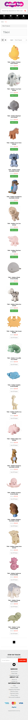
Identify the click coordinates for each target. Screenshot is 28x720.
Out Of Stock (14, 337)
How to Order (14, 687)
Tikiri (6, 21)
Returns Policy (14, 691)
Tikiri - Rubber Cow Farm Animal (14, 89)
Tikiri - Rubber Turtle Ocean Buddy (14, 627)
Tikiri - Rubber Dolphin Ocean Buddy (14, 385)
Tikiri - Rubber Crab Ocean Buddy (14, 332)
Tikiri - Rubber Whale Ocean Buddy (14, 278)
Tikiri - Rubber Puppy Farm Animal (14, 547)
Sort (11, 40)
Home (2, 21)
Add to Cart (14, 68)
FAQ (14, 685)
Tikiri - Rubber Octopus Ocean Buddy (14, 493)
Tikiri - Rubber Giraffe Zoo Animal (14, 412)
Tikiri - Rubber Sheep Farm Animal (14, 601)
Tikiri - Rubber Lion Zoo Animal (14, 224)
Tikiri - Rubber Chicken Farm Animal (14, 62)
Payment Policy (14, 693)
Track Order (14, 673)
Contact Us (14, 681)
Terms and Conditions (14, 697)
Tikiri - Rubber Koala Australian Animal (14, 170)
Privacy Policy (14, 695)
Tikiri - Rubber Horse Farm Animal (14, 143)
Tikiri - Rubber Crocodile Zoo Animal (14, 358)
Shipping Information (14, 689)
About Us (14, 679)
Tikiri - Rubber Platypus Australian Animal (14, 520)
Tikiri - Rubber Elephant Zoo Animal (14, 116)
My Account (14, 671)
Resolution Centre (14, 675)
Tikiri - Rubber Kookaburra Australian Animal (14, 197)
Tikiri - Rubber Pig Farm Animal (14, 251)
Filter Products (6, 26)
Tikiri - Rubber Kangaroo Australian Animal (14, 466)
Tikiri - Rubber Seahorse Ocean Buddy (14, 574)
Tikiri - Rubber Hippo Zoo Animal (14, 439)
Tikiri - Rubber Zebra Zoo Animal (14, 305)
